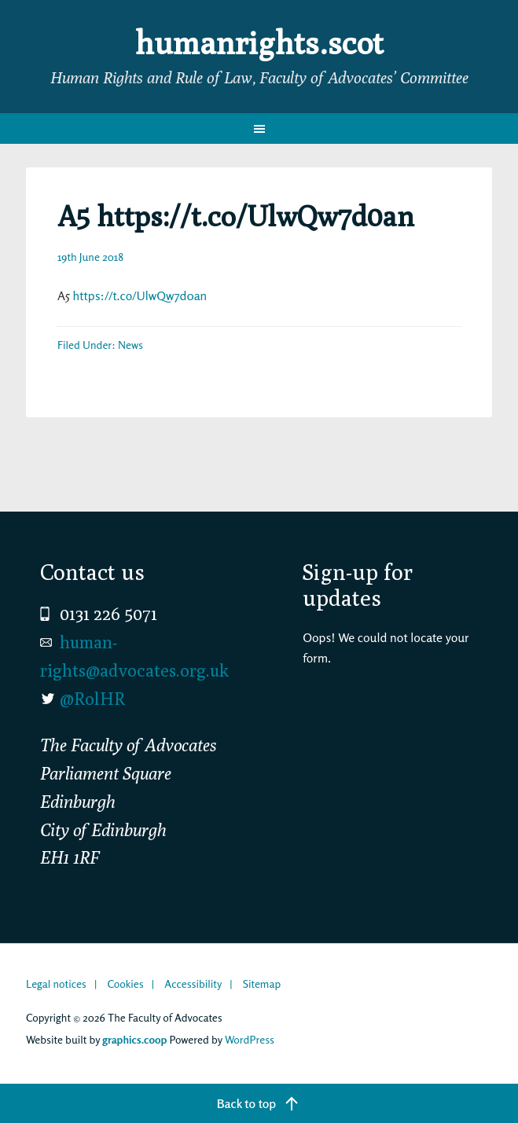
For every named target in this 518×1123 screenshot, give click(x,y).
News (130, 344)
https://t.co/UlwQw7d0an (140, 295)
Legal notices (56, 983)
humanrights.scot (259, 42)
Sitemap (262, 983)
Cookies (125, 983)
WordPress (249, 1039)
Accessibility (193, 983)
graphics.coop (134, 1039)
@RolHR (92, 698)
